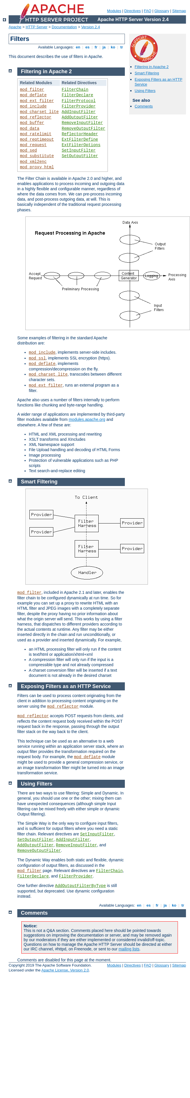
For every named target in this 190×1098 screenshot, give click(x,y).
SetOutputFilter (80, 156)
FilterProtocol (79, 101)
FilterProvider (79, 106)
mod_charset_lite (39, 112)
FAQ (147, 11)
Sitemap (179, 11)
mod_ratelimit (35, 134)
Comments (144, 106)
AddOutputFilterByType (80, 886)
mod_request (33, 145)
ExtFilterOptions (81, 145)
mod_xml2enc (33, 161)
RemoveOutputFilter (83, 128)
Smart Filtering (147, 73)
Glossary (161, 11)
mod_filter (32, 89)
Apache (15, 27)
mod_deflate (33, 95)
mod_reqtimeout (37, 139)
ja (104, 47)
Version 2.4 (90, 27)
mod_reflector (35, 117)
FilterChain (75, 89)
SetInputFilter (79, 150)
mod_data (29, 128)
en (78, 47)
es (87, 47)
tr (121, 47)
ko (113, 47)
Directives (132, 11)
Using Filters (145, 90)
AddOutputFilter (80, 117)
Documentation (64, 27)
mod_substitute (37, 156)
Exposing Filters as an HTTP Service (66, 686)
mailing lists (128, 949)
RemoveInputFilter (82, 122)
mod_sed (28, 150)
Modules (114, 11)
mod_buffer (32, 122)
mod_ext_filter (37, 101)
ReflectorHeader (80, 134)
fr (96, 47)
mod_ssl (37, 358)
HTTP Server (37, 27)
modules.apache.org (87, 419)
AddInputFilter (79, 112)
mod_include (33, 106)
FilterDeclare (77, 95)
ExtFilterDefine (80, 139)
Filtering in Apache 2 (152, 67)
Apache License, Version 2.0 (65, 970)
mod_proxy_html (37, 167)
